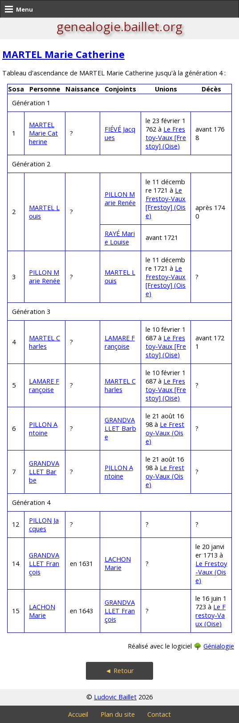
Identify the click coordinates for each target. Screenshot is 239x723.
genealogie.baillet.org (119, 26)
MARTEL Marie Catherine (63, 54)
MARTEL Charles (44, 342)
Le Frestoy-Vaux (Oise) (165, 433)
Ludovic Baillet (115, 697)
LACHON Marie (118, 563)
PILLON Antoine (43, 428)
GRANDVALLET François (44, 563)
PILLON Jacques (44, 524)
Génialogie (218, 646)
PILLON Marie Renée (120, 198)
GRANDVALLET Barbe (120, 428)
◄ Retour (119, 670)
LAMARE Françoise (120, 342)
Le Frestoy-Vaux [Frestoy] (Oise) (166, 137)
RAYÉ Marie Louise (120, 237)
